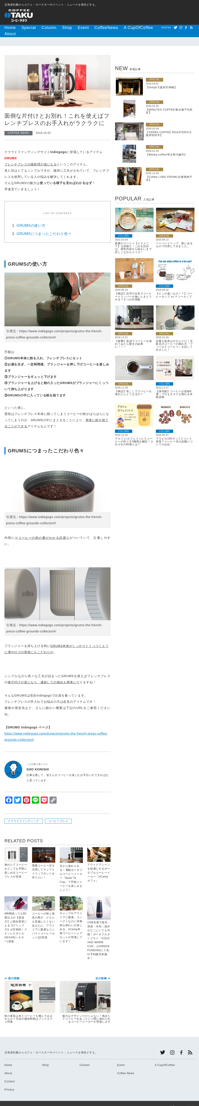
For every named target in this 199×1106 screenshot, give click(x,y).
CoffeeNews (85, 27)
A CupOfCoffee (110, 27)
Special (23, 27)
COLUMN (123, 229)
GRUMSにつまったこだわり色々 (44, 227)
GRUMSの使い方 (31, 219)
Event (68, 27)
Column (39, 27)
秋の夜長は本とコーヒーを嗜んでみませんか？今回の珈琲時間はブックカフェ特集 (29, 993)
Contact (9, 1074)
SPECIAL (154, 72)
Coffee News (125, 1066)
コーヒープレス (58, 814)
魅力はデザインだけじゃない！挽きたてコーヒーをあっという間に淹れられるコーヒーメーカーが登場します (85, 993)
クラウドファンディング (23, 814)
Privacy (9, 1082)
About (131, 27)
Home (8, 27)
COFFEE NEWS (18, 126)
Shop (54, 27)
